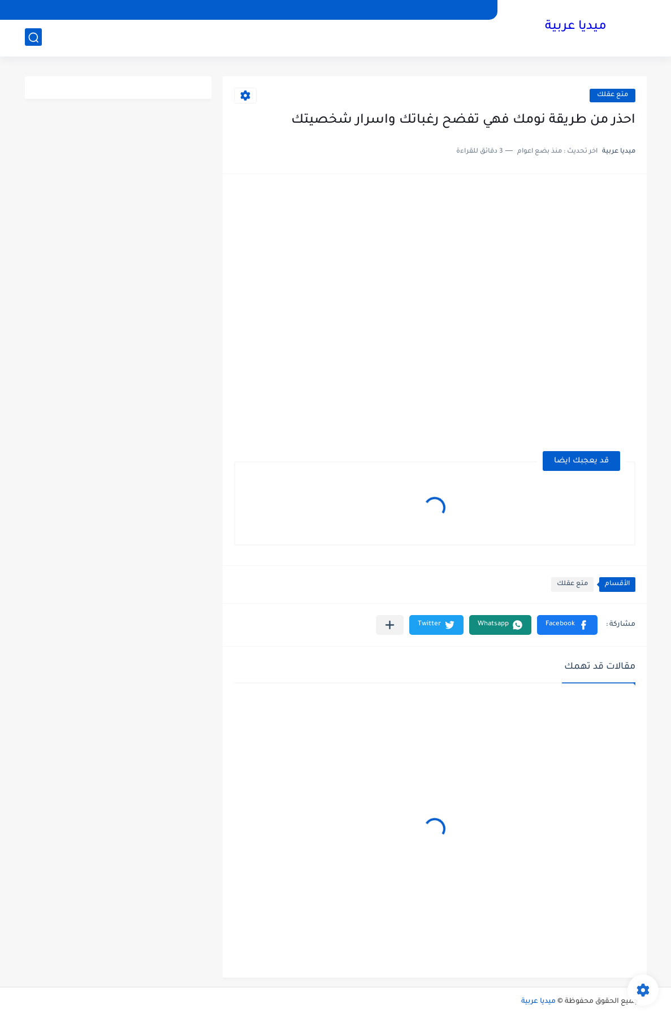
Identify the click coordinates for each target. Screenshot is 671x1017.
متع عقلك (612, 95)
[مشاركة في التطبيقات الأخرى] (390, 625)
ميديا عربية (576, 27)
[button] (567, 625)
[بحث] (33, 37)
